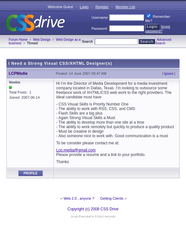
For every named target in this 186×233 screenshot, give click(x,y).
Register (101, 7)
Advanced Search (163, 41)
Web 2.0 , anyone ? (79, 198)
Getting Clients (111, 198)
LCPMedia (18, 73)
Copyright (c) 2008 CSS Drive (93, 209)
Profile (30, 173)
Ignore (168, 73)
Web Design (41, 39)
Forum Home (18, 39)
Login (84, 7)
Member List (125, 7)
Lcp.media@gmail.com (76, 150)
